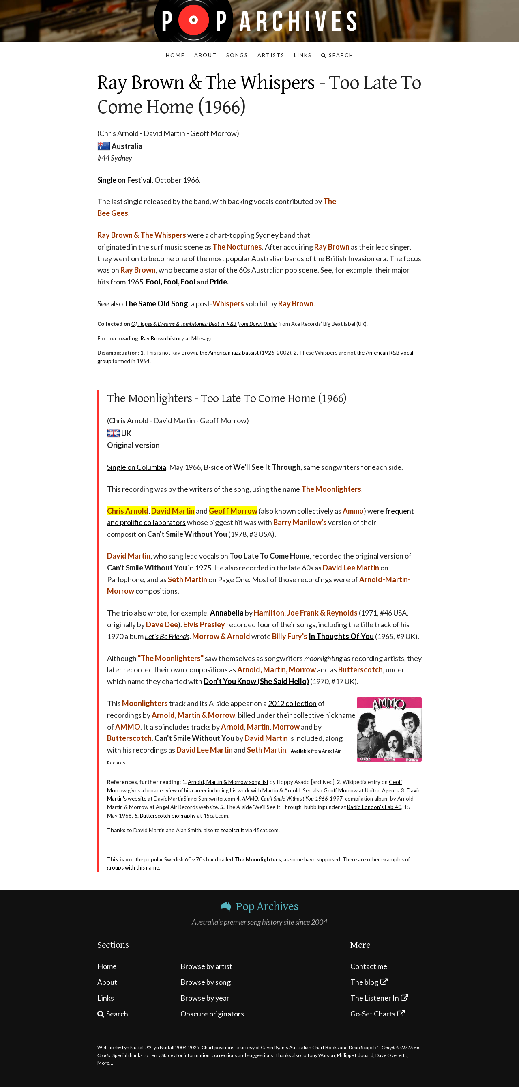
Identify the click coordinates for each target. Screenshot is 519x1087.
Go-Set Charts (372, 1013)
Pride (218, 281)
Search (117, 1013)
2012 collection (292, 703)
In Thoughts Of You (341, 636)
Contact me (368, 966)
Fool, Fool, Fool (170, 281)
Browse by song (205, 981)
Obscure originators (212, 1013)
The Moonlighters (257, 859)
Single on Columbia (136, 467)
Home (107, 966)
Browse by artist (206, 966)
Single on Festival (124, 179)
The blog (364, 981)
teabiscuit (232, 830)
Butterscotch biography (168, 815)
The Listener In (374, 997)
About (107, 981)
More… (105, 1063)
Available (300, 750)
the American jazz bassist (229, 352)
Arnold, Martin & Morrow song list (228, 782)
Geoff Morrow (341, 790)
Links (105, 997)
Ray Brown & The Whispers (206, 83)
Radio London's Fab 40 (374, 807)
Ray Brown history (162, 338)
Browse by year (204, 997)
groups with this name (133, 867)
